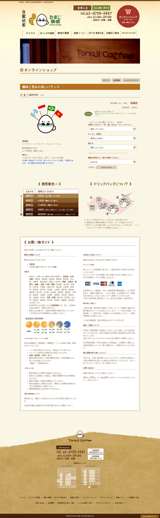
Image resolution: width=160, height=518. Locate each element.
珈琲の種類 (47, 497)
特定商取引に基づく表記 (66, 503)
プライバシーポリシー (94, 363)
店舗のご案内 (74, 497)
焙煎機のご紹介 (134, 497)
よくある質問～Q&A (85, 503)
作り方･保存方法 (60, 497)
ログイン (106, 80)
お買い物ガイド (120, 503)
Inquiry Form (106, 167)
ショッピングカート (131, 80)
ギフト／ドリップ (106, 497)
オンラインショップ (90, 497)
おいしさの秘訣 (34, 497)
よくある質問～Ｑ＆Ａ (106, 377)
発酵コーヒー (120, 497)
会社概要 (51, 503)
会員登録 (116, 80)
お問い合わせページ (91, 373)
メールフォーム (102, 338)
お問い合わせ (39, 503)
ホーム (23, 497)
